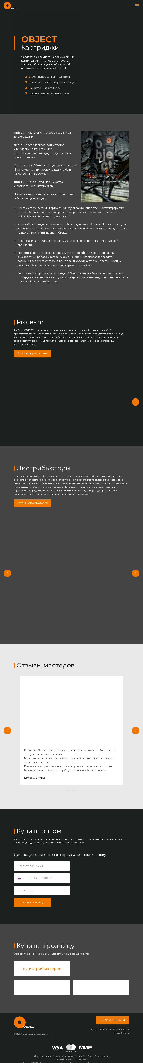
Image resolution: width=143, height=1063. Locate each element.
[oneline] (42, 884)
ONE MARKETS (97, 563)
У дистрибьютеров (42, 963)
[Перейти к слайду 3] (73, 784)
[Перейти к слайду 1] (67, 784)
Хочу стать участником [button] (32, 353)
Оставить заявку (32, 896)
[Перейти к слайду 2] (70, 784)
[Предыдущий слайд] (7, 570)
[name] (42, 860)
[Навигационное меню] (137, 5)
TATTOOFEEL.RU (45, 563)
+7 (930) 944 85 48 (112, 1014)
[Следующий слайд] (135, 401)
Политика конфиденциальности (110, 1023)
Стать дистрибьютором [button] (32, 501)
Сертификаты (121, 1027)
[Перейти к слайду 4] (76, 784)
